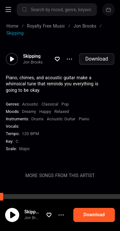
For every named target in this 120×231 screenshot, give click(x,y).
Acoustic (30, 104)
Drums (37, 118)
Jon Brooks (33, 62)
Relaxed (61, 111)
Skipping (32, 56)
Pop (65, 104)
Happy (45, 111)
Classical (50, 104)
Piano (84, 118)
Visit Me (31, 197)
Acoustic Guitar (61, 118)
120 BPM (30, 133)
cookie (28, 214)
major (24, 148)
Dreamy (29, 111)
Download (96, 59)
